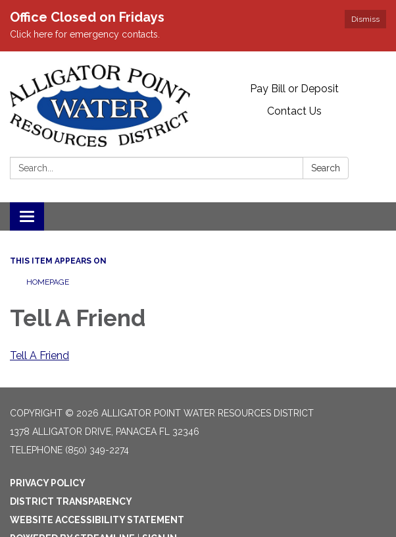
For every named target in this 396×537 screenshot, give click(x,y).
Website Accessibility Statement (97, 520)
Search (325, 168)
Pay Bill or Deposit (294, 88)
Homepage (47, 282)
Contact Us (294, 111)
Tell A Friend (39, 355)
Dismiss (365, 19)
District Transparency (71, 501)
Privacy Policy (48, 483)
